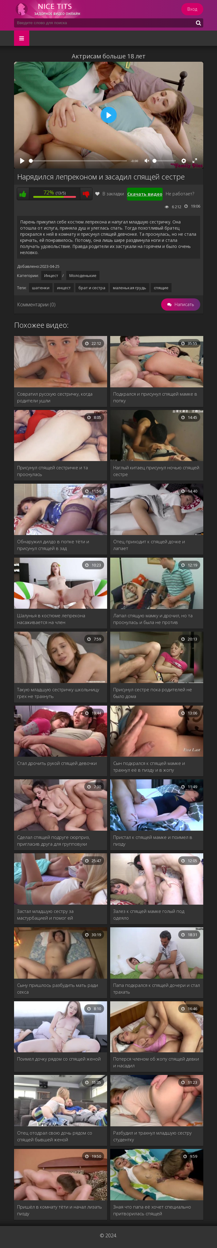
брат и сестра (91, 287)
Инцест (51, 275)
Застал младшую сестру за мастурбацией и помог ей (45, 914)
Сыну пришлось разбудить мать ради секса (57, 988)
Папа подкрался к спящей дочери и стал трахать (156, 988)
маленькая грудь (129, 287)
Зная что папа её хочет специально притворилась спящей (152, 1210)
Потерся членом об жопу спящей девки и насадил (156, 1062)
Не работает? (180, 194)
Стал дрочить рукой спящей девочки (57, 763)
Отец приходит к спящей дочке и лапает (149, 544)
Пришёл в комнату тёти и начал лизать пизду (59, 1210)
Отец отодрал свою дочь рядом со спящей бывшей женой (54, 1136)
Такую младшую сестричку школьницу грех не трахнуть (58, 692)
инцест (64, 287)
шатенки (40, 287)
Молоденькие (82, 275)
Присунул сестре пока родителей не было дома (152, 692)
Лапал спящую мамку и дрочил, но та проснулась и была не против (153, 618)
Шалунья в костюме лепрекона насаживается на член (51, 618)
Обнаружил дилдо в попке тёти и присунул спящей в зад (53, 544)
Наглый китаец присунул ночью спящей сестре (156, 470)
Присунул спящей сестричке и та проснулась (52, 470)
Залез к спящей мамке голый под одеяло (148, 914)
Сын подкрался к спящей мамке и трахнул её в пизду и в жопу (149, 766)
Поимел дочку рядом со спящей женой (59, 1059)
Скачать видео (144, 194)
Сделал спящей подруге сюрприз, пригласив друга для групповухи (53, 840)
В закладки (109, 194)
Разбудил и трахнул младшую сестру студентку (152, 1136)
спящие (161, 287)
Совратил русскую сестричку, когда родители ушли (54, 397)
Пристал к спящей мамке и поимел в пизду (152, 840)
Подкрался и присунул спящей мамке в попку (155, 397)
